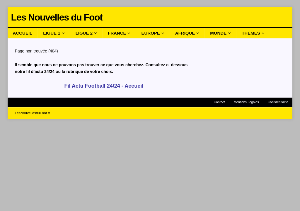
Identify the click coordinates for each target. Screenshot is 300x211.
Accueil (23, 32)
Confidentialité (278, 102)
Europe (150, 32)
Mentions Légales (246, 102)
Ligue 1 (51, 32)
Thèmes (251, 32)
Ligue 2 (84, 32)
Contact (219, 102)
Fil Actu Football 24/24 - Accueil (103, 86)
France (117, 32)
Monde (218, 32)
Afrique (185, 32)
